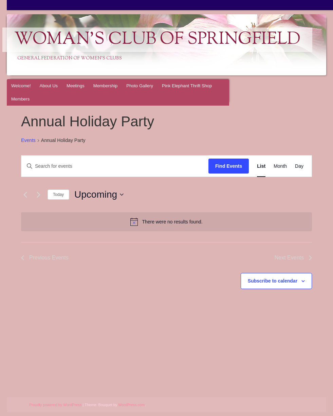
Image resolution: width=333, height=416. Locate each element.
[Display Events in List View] (261, 166)
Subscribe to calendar (272, 281)
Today (58, 194)
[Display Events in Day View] (299, 166)
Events (28, 140)
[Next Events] (38, 195)
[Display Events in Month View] (280, 166)
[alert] (166, 221)
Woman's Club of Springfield (157, 40)
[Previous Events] (25, 195)
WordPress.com (131, 405)
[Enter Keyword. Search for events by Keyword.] (114, 166)
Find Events (228, 166)
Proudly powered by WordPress (55, 405)
